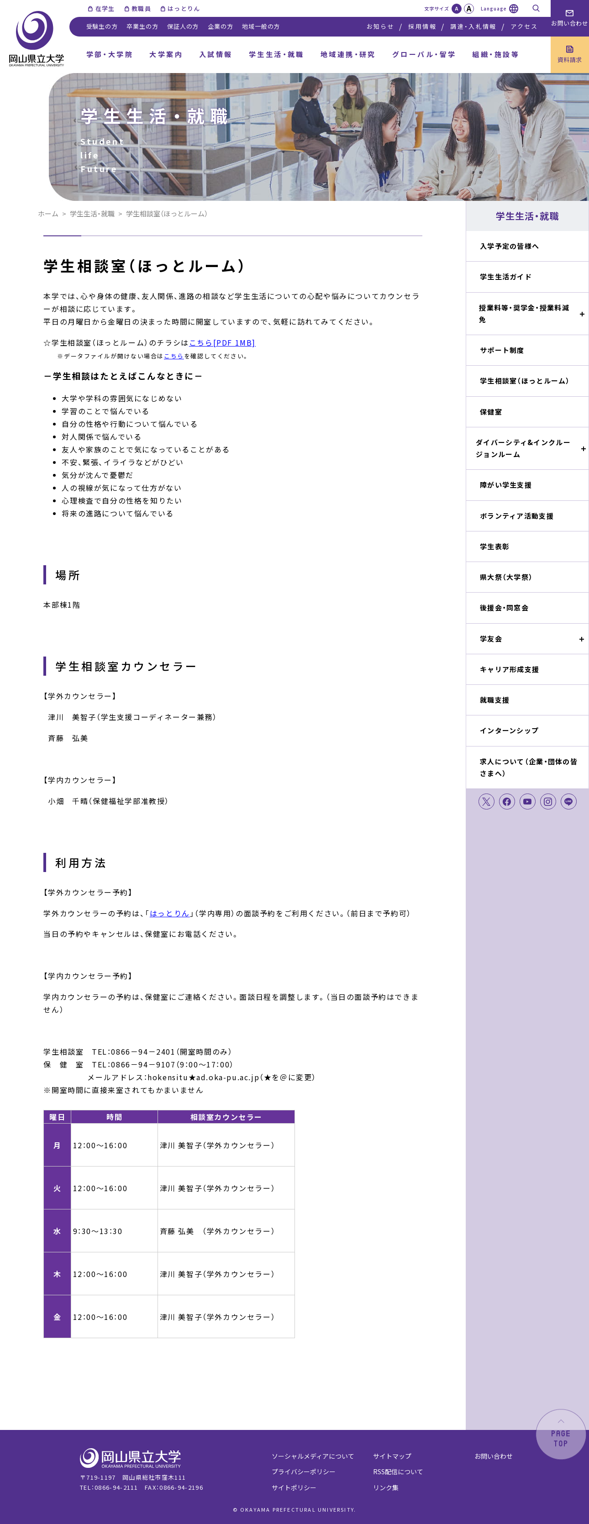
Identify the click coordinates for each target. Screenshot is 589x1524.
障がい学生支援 (506, 484)
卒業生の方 (142, 26)
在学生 (105, 8)
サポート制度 (502, 350)
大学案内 (166, 54)
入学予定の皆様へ (509, 246)
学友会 (491, 638)
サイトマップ (392, 1456)
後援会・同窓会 (504, 607)
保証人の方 (183, 26)
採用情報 (422, 26)
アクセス (524, 26)
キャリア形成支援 (509, 669)
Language (494, 8)
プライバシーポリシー (304, 1471)
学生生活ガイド (506, 276)
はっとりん (184, 8)
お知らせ (380, 26)
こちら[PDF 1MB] (222, 342)
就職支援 (495, 699)
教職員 (141, 8)
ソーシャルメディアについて (313, 1456)
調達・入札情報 (473, 26)
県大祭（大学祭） (506, 577)
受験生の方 (102, 26)
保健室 (491, 411)
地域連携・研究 (348, 54)
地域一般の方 (261, 26)
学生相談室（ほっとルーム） (525, 380)
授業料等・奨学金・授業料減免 (524, 313)
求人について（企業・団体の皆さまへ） (529, 767)
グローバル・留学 (424, 54)
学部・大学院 (110, 54)
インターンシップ (509, 730)
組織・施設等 (496, 54)
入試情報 (216, 54)
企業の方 (220, 26)
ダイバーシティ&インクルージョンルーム (523, 448)
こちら (174, 356)
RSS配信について (398, 1471)
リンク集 (386, 1487)
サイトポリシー (294, 1487)
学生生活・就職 (277, 54)
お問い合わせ (493, 1456)
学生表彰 (495, 546)
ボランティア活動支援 (517, 515)
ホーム (48, 213)
